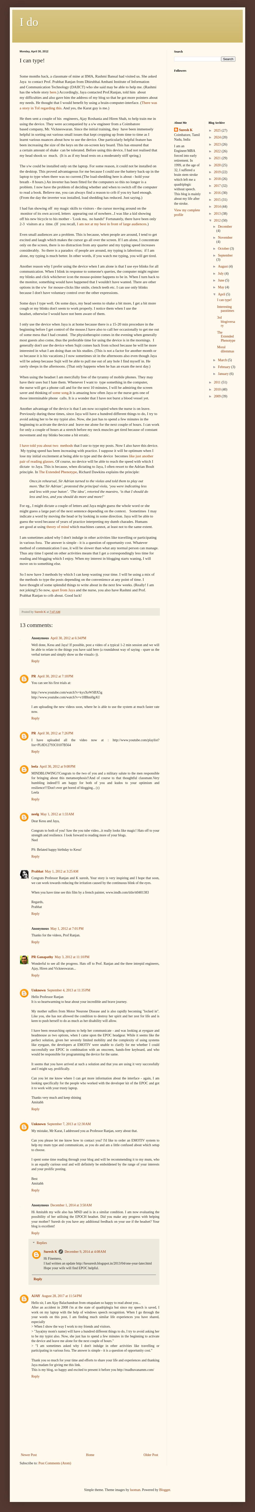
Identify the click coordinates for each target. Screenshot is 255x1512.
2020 (218, 165)
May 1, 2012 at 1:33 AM (57, 814)
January (224, 374)
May (221, 287)
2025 (218, 130)
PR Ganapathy (42, 957)
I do (29, 21)
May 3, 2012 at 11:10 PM (72, 957)
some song (60, 393)
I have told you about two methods (46, 445)
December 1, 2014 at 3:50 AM (71, 1205)
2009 (218, 396)
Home (90, 1455)
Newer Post (29, 1455)
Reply (35, 661)
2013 (218, 213)
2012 (218, 220)
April (222, 294)
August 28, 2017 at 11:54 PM (62, 1296)
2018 (218, 179)
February (224, 367)
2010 (218, 389)
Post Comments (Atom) (54, 1463)
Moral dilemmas (225, 349)
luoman (135, 1490)
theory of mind (57, 527)
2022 (218, 151)
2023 (218, 144)
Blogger (164, 1490)
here (53, 92)
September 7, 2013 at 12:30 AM (69, 1124)
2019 (218, 172)
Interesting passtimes (225, 309)
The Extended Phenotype (58, 472)
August (223, 266)
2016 (218, 193)
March (223, 360)
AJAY (35, 1296)
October (224, 248)
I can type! (224, 300)
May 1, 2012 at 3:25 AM (61, 871)
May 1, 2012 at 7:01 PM (67, 928)
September (225, 255)
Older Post (151, 1455)
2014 (218, 206)
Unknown (38, 990)
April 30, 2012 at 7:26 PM (55, 733)
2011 (217, 382)
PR (33, 676)
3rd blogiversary (226, 322)
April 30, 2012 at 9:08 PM (57, 766)
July (221, 273)
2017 (218, 186)
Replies (42, 1243)
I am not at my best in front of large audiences (111, 224)
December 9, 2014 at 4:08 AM (85, 1252)
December (225, 226)
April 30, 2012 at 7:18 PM (55, 676)
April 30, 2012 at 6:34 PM (68, 638)
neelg (35, 814)
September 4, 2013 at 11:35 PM (68, 990)
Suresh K (50, 1252)
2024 (218, 137)
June (221, 280)
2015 (218, 200)
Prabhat (37, 871)
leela (34, 766)
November (225, 237)
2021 (218, 158)
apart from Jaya (63, 590)
